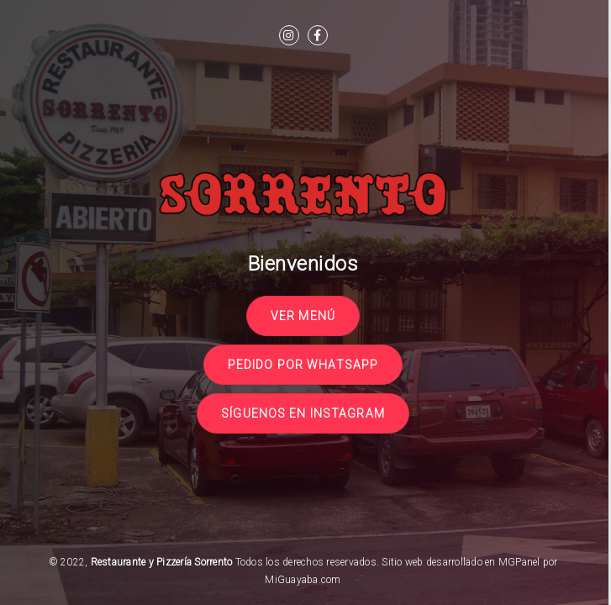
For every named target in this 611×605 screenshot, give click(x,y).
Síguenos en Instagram (303, 413)
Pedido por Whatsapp (303, 364)
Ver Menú (303, 316)
